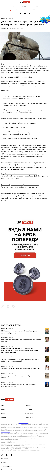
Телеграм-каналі (7, 187)
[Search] (48, 2)
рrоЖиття (29, 417)
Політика (28, 409)
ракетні (4, 178)
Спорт (3, 417)
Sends (34, 198)
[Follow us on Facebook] (25, 13)
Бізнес (3, 413)
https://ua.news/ (23, 423)
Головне (4, 18)
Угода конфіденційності (8, 466)
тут (8, 200)
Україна (11, 18)
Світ (2, 406)
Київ (3, 409)
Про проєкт (4, 458)
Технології (29, 413)
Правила (3, 462)
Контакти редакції (6, 469)
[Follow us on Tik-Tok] (20, 13)
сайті (29, 77)
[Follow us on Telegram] (30, 13)
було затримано (40, 163)
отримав (36, 145)
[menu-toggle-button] (2, 2)
